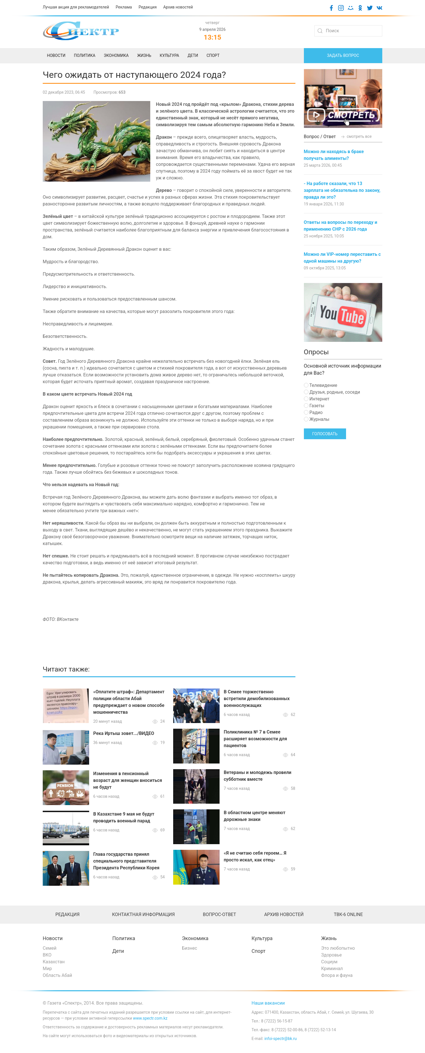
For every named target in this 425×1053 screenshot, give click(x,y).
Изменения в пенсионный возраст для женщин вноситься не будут (127, 780)
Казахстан (54, 961)
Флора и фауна (337, 975)
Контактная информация (143, 914)
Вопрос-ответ (219, 914)
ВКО (47, 955)
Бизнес (189, 948)
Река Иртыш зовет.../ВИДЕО (123, 733)
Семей (49, 948)
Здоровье (331, 955)
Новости (53, 938)
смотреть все (356, 136)
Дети (118, 951)
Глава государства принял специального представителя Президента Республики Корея (126, 861)
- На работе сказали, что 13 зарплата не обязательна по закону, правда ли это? (342, 190)
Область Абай (57, 975)
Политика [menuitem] (84, 55)
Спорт (258, 951)
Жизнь (329, 938)
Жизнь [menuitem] (144, 55)
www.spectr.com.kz (150, 1018)
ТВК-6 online (348, 914)
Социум (329, 961)
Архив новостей (178, 7)
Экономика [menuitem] (116, 55)
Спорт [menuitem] (213, 55)
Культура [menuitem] (169, 55)
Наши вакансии (268, 1003)
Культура (262, 938)
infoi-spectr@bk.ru (280, 1038)
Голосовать (325, 434)
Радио (313, 412)
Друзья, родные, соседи (332, 392)
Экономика (195, 938)
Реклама (124, 7)
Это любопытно (338, 948)
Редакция (148, 7)
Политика (123, 938)
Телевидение (320, 385)
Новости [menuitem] (56, 55)
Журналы (316, 419)
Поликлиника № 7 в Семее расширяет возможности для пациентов (255, 738)
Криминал (332, 968)
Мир (47, 968)
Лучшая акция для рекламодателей (76, 7)
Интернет (316, 399)
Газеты (314, 405)
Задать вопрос (343, 55)
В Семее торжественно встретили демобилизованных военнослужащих (257, 698)
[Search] (348, 31)
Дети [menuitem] (193, 55)
